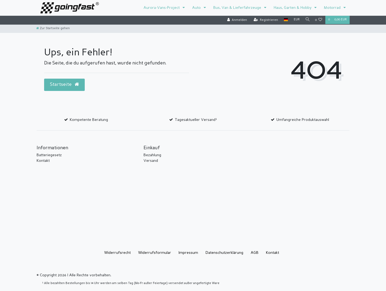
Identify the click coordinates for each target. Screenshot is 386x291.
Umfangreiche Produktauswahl (302, 120)
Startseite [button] (64, 84)
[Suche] (307, 20)
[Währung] (295, 20)
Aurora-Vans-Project (162, 8)
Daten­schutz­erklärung (224, 253)
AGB (254, 253)
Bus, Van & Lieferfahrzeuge (237, 8)
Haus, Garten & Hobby (293, 8)
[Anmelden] (236, 20)
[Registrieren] (264, 20)
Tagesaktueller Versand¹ (196, 120)
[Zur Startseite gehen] (53, 28)
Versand (151, 161)
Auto (197, 8)
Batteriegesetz (49, 155)
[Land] (285, 20)
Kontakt (43, 161)
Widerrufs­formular (154, 253)
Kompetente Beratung (89, 120)
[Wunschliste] (318, 20)
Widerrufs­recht (117, 253)
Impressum (188, 253)
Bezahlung (152, 155)
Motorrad (333, 8)
